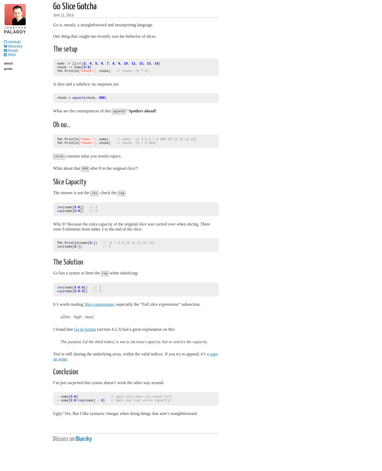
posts (8, 69)
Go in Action (85, 336)
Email (13, 50)
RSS (12, 55)
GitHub (14, 42)
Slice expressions (99, 311)
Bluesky (15, 46)
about (8, 63)
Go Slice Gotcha (75, 6)
